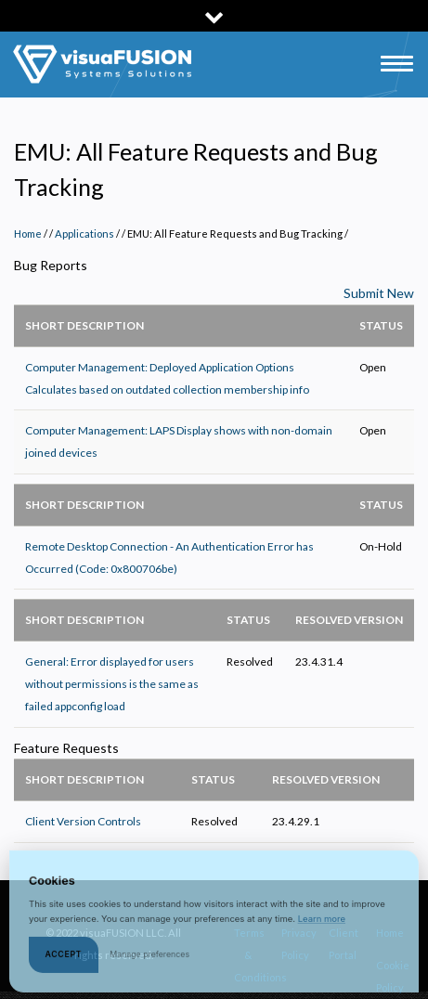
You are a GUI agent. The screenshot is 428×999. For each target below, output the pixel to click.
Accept (64, 961)
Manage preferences (149, 961)
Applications (84, 233)
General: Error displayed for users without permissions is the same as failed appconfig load (112, 684)
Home (28, 233)
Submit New (379, 293)
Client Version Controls (83, 821)
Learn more (321, 925)
